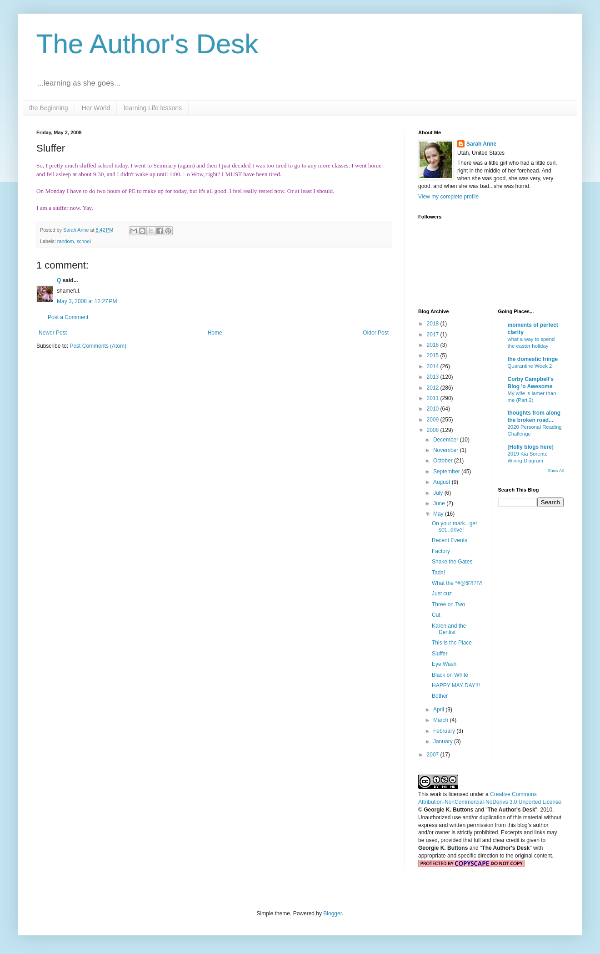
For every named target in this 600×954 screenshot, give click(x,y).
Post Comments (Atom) (98, 346)
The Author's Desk (147, 44)
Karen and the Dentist (449, 629)
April (439, 709)
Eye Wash (444, 664)
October (443, 460)
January (443, 741)
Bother (440, 696)
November (446, 450)
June (439, 503)
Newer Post (53, 333)
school (83, 241)
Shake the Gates (452, 561)
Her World (96, 108)
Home (215, 333)
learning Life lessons (153, 108)
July (439, 493)
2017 (433, 334)
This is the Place (452, 642)
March (441, 720)
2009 (433, 419)
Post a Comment (68, 317)
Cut (436, 615)
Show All (556, 470)
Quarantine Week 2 (530, 366)
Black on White (450, 675)
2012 (433, 388)
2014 (433, 366)
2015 (433, 355)
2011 (433, 398)
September (447, 471)
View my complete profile (448, 196)
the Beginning (48, 108)
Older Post (376, 333)
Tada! (438, 572)
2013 (433, 377)
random (65, 241)
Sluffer (439, 653)
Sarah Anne (481, 144)
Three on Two (448, 604)
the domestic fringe (533, 359)
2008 (433, 430)
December (446, 439)
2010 (433, 409)
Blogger (332, 913)
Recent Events (449, 540)
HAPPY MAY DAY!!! (456, 685)
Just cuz (442, 593)
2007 (433, 754)
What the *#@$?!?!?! (457, 583)
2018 (433, 323)
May (439, 514)
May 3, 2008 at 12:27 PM (87, 301)
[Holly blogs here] (531, 447)
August (442, 482)
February (444, 731)
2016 (433, 345)
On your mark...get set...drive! (454, 526)
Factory (441, 551)
